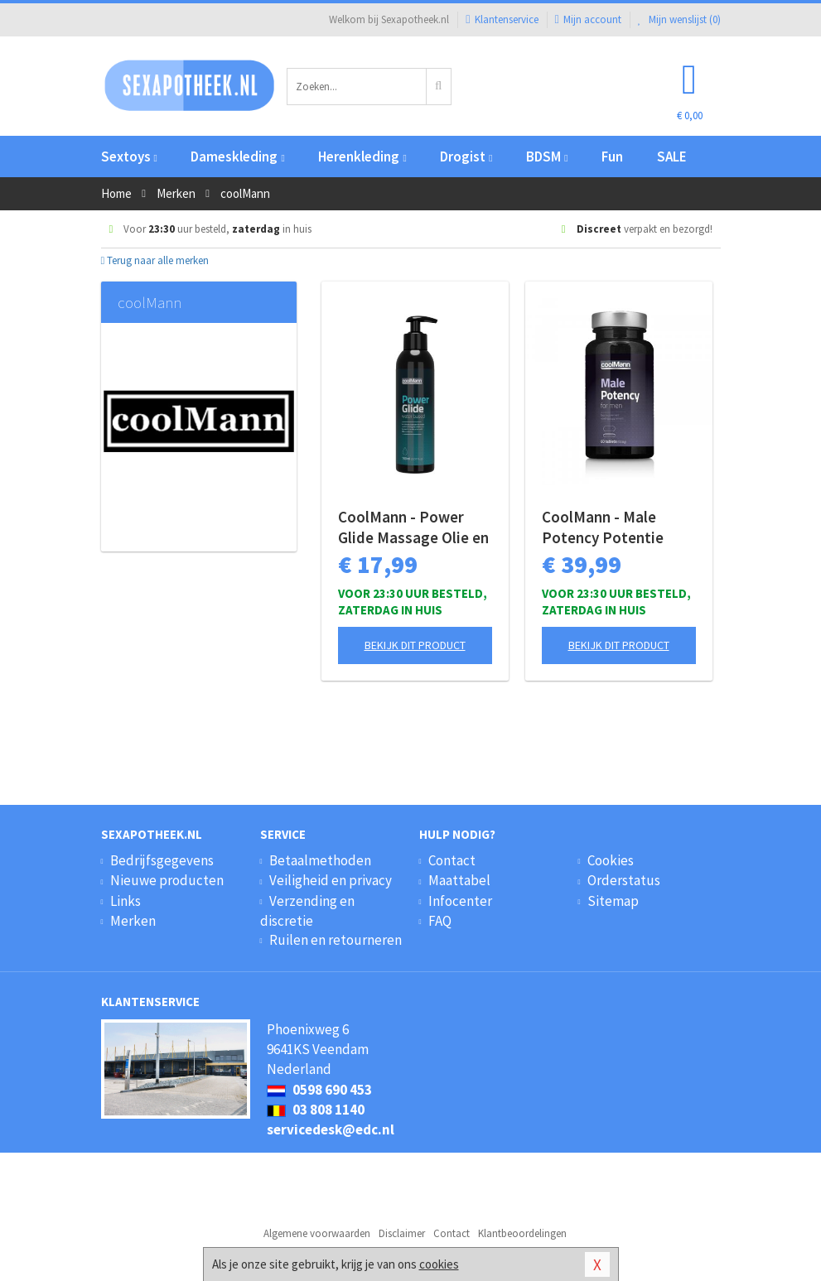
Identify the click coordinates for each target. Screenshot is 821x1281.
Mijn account (588, 19)
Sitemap (613, 901)
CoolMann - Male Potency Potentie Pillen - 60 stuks (603, 527)
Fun (612, 156)
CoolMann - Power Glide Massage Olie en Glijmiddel (413, 527)
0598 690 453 (319, 1090)
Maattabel (459, 880)
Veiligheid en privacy (330, 880)
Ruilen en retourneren (335, 940)
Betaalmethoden (320, 860)
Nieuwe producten (167, 880)
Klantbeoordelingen (522, 1233)
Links (125, 901)
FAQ (440, 921)
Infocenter (460, 901)
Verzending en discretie (307, 911)
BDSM (546, 156)
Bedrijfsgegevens (162, 860)
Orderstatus (623, 880)
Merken (133, 921)
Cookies (610, 860)
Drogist (466, 156)
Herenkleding (362, 156)
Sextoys (129, 156)
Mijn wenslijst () (679, 19)
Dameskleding (237, 156)
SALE (672, 156)
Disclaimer (402, 1233)
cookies (439, 1264)
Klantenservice (502, 19)
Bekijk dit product (415, 645)
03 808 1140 (316, 1109)
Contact (452, 860)
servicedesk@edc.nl (330, 1129)
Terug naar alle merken (155, 260)
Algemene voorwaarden (316, 1233)
